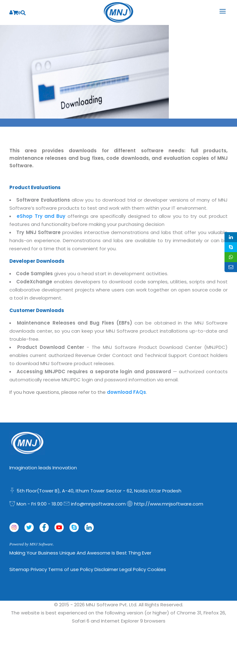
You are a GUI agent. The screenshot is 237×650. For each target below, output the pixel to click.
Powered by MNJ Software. (31, 544)
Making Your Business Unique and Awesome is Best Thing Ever (80, 553)
